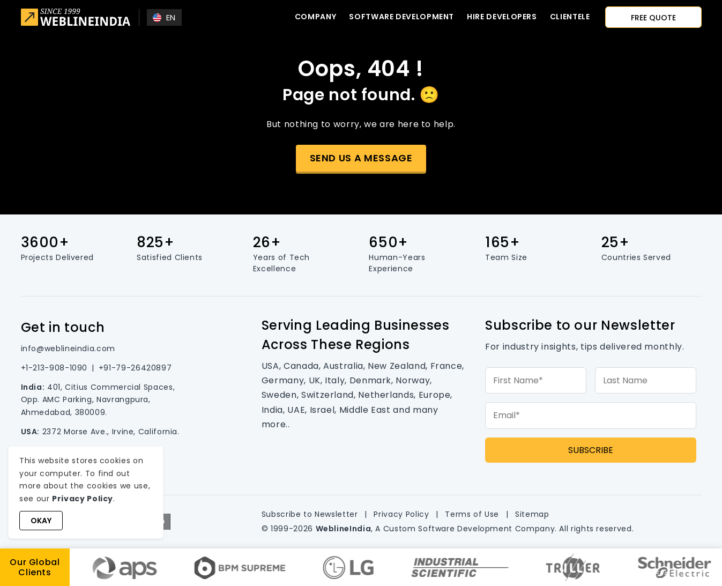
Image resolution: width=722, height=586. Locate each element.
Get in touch (63, 327)
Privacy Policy (401, 514)
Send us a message (361, 158)
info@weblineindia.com (68, 348)
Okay (41, 520)
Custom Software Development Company (469, 528)
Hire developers (502, 16)
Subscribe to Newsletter (310, 514)
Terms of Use (472, 514)
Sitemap (532, 514)
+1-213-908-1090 (54, 367)
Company (315, 16)
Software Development (401, 16)
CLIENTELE (570, 16)
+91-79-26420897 (135, 367)
